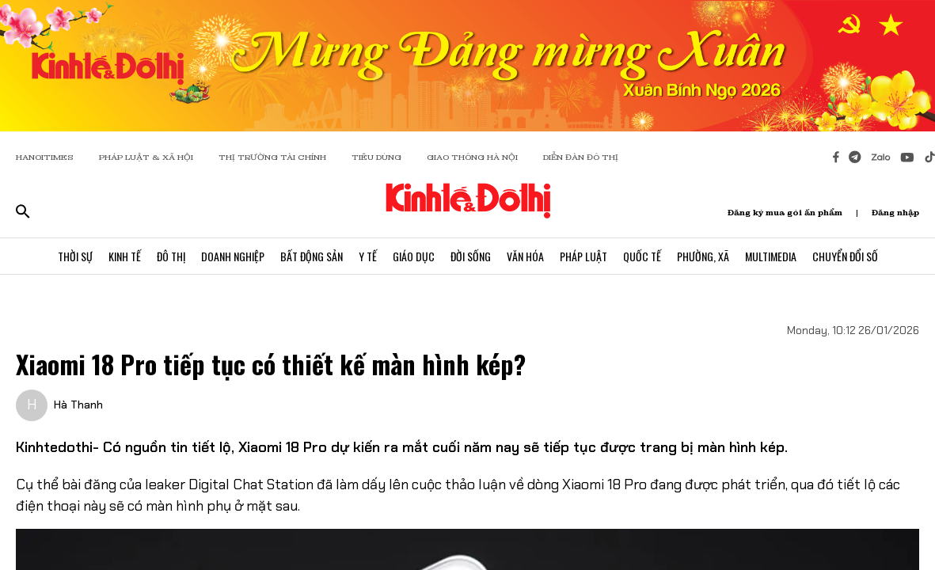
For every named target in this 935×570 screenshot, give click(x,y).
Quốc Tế (642, 256)
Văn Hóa (525, 256)
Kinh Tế (124, 256)
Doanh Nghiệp (232, 256)
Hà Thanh (78, 404)
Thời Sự (75, 256)
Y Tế (368, 256)
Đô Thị (171, 256)
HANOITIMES (45, 157)
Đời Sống (470, 256)
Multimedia (770, 256)
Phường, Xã (703, 256)
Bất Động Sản (311, 256)
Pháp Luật (583, 256)
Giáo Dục (414, 256)
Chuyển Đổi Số (845, 256)
